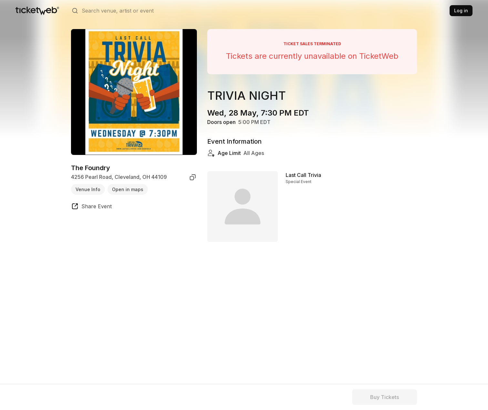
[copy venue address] (192, 177)
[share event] (91, 207)
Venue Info (88, 189)
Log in (461, 10)
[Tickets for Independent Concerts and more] (37, 10)
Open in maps (127, 189)
